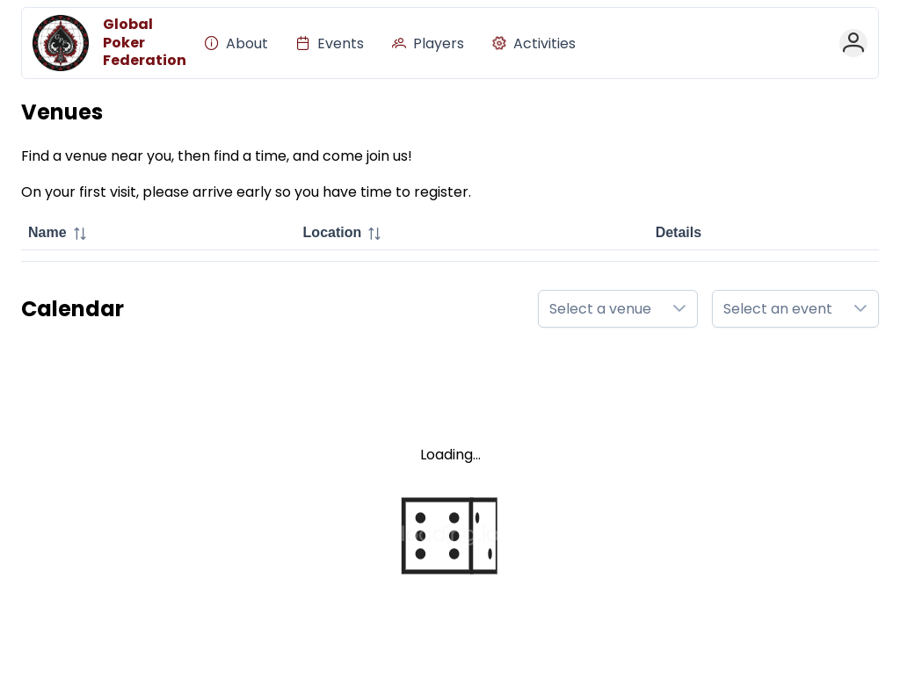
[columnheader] (158, 233)
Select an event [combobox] (777, 309)
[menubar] (390, 43)
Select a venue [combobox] (600, 309)
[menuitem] (236, 43)
